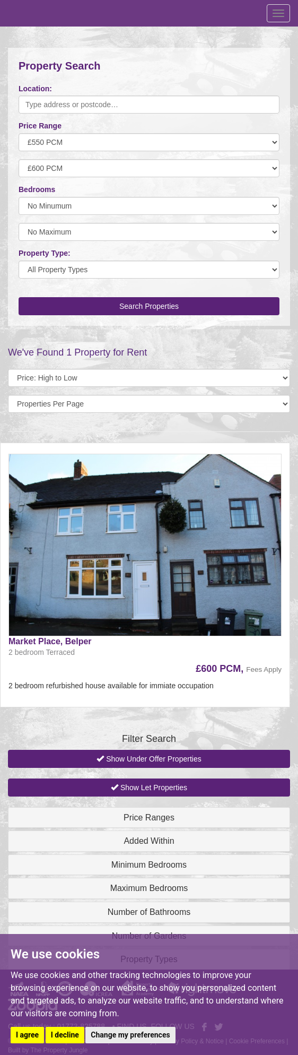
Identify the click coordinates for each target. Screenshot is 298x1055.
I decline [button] (65, 1035)
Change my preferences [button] (130, 1035)
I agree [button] (27, 1035)
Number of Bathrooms (149, 911)
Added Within (149, 840)
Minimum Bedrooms (149, 864)
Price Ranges (149, 817)
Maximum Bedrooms (149, 888)
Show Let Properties (149, 787)
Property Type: (45, 253)
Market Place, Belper (50, 641)
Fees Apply (264, 669)
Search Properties (149, 306)
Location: (35, 88)
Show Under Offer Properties (149, 759)
